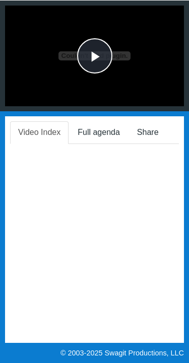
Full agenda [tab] (99, 132)
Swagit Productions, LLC (144, 353)
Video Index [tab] (39, 132)
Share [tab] (148, 132)
